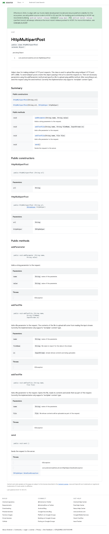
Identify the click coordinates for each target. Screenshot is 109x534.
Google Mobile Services (81, 515)
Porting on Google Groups (46, 521)
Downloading (6, 508)
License (31, 530)
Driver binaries (7, 518)
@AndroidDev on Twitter (46, 505)
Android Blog (42, 508)
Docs (19, 2)
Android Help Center (80, 502)
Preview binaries (7, 512)
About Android (7, 530)
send (37, 144)
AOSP (13, 32)
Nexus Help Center (79, 508)
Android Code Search (36, 2)
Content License (63, 484)
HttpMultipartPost (20, 100)
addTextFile (40, 127)
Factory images (7, 515)
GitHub (4, 521)
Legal (25, 530)
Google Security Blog (45, 512)
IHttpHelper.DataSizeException (25, 473)
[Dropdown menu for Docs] (24, 2)
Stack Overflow (78, 518)
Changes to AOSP (20, 23)
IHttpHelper (43, 105)
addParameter (40, 118)
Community (18, 530)
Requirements (6, 505)
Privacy (38, 530)
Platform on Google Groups (47, 515)
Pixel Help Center (78, 505)
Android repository (8, 502)
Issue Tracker (77, 521)
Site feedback (48, 530)
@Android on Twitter (44, 502)
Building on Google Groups (46, 518)
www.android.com (79, 512)
